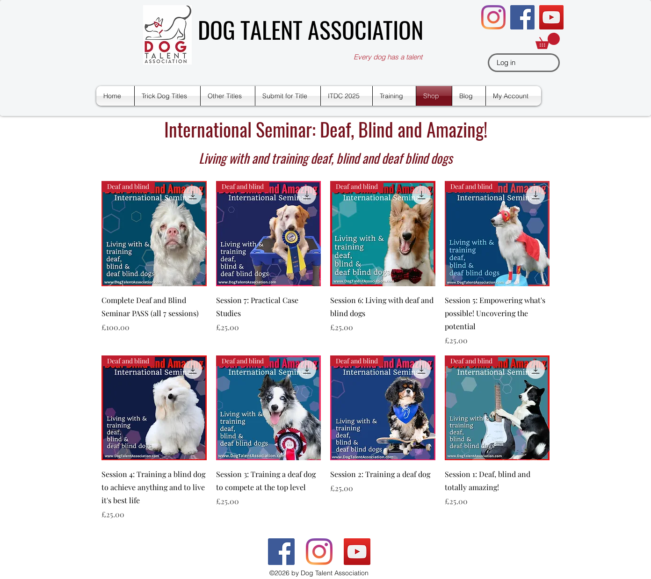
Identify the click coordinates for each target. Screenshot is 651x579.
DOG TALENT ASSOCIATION (310, 29)
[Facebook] (522, 17)
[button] (547, 41)
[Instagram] (493, 17)
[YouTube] (551, 17)
